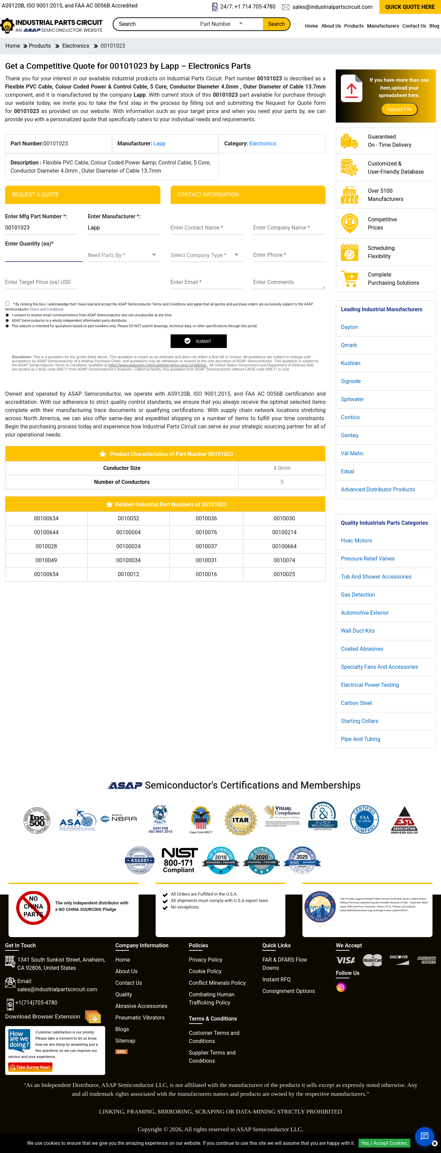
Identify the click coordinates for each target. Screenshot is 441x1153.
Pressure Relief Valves (368, 558)
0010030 (284, 518)
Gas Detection (358, 594)
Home (311, 25)
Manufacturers (383, 25)
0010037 (206, 546)
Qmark (349, 345)
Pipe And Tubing (360, 739)
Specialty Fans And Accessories (379, 667)
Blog (434, 25)
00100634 (46, 518)
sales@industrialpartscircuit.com (327, 7)
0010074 (284, 560)
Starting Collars (359, 721)
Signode (351, 381)
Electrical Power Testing (370, 685)
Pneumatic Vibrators (140, 1017)
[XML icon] (121, 1052)
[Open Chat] (424, 1136)
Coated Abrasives (362, 649)
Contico (350, 417)
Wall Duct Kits (358, 631)
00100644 (46, 532)
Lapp (160, 143)
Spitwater (352, 399)
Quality (123, 994)
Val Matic (352, 453)
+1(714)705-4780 (36, 1002)
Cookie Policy (205, 971)
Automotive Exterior (365, 613)
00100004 (128, 532)
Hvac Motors (356, 540)
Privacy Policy (206, 960)
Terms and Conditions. (46, 309)
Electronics (75, 46)
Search (276, 24)
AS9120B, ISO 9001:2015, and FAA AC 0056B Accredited (70, 5)
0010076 (206, 532)
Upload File (399, 109)
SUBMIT (197, 341)
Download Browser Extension (53, 1016)
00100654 (46, 574)
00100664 (284, 546)
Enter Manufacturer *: (114, 216)
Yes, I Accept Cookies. (384, 1143)
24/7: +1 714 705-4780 (243, 7)
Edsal (347, 471)
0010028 (46, 546)
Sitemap (125, 1041)
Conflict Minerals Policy (217, 983)
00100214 (284, 532)
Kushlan (350, 363)
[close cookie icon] (435, 1143)
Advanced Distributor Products (378, 489)
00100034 (128, 560)
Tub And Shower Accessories (376, 576)
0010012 (128, 574)
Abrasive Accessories (141, 1006)
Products (354, 25)
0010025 (284, 574)
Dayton (349, 327)
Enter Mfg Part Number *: (36, 216)
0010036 (206, 518)
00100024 (128, 546)
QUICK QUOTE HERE (410, 7)
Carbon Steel (356, 703)
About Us (331, 25)
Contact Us (414, 25)
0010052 (128, 518)
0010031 (206, 560)
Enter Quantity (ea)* (29, 243)
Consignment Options (288, 991)
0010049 (46, 560)
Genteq (349, 435)
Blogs (122, 1029)
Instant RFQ (276, 979)
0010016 (206, 574)
